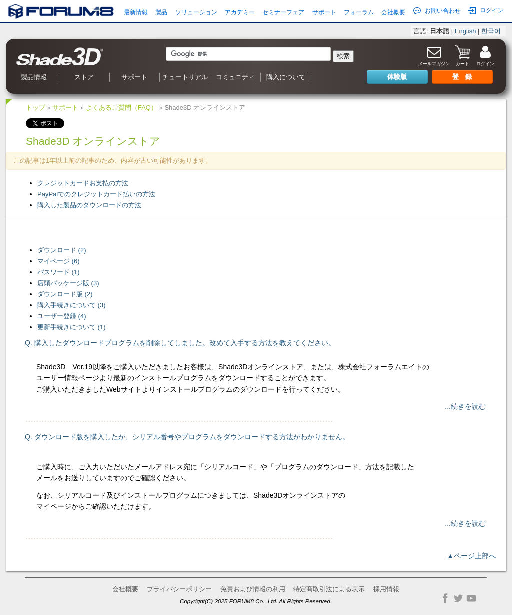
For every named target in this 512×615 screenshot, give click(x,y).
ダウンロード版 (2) (65, 294)
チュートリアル (185, 77)
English (465, 31)
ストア (84, 77)
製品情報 (34, 77)
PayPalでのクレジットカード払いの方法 (97, 194)
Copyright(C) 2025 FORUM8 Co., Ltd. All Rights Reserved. (256, 601)
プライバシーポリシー (179, 589)
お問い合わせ (437, 10)
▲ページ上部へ (471, 556)
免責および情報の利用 (253, 589)
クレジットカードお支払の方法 (83, 183)
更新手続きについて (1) (72, 327)
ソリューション (197, 12)
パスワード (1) (59, 272)
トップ (36, 107)
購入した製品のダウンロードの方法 (90, 205)
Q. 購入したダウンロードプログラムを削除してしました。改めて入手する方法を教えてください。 (180, 343)
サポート (324, 12)
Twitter (459, 598)
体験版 (397, 76)
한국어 (491, 31)
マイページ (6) (59, 261)
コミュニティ (235, 77)
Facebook (445, 598)
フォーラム (359, 12)
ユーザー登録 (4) (62, 316)
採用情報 (387, 589)
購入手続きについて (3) (72, 305)
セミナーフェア (283, 12)
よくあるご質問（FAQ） (122, 107)
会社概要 (394, 12)
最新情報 (136, 12)
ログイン (486, 10)
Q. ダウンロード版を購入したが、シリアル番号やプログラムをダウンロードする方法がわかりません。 (187, 437)
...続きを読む (465, 406)
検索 (343, 56)
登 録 (462, 76)
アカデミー (240, 12)
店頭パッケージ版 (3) (69, 283)
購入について (286, 77)
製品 (162, 12)
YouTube (471, 598)
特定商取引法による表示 (329, 589)
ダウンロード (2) (62, 250)
